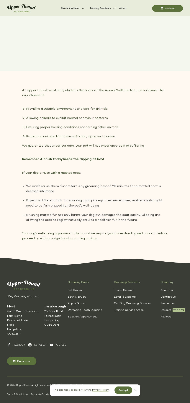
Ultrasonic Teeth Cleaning (85, 310)
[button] (72, 8)
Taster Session (124, 290)
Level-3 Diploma (125, 296)
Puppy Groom (77, 303)
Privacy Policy (100, 390)
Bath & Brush (77, 296)
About (123, 8)
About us (166, 290)
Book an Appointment (82, 316)
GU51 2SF (13, 333)
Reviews (165, 316)
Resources (167, 303)
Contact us (168, 296)
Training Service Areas (129, 310)
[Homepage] (21, 8)
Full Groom (75, 290)
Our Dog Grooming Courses (132, 303)
